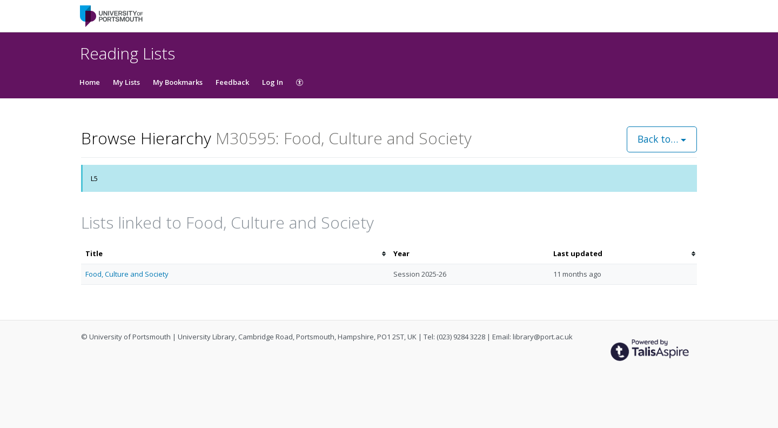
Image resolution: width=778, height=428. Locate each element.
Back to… (662, 138)
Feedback (232, 82)
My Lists (126, 82)
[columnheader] (235, 254)
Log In (272, 82)
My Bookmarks (178, 82)
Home (89, 82)
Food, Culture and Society (127, 274)
